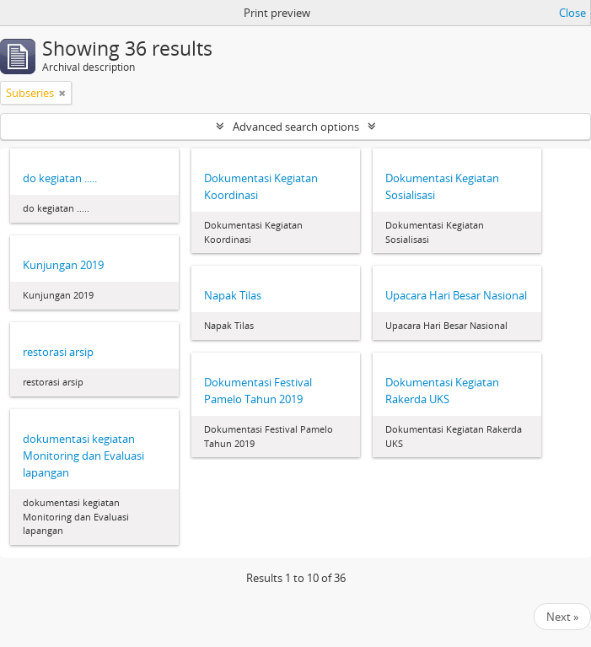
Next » (562, 616)
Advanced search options (296, 126)
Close (572, 12)
